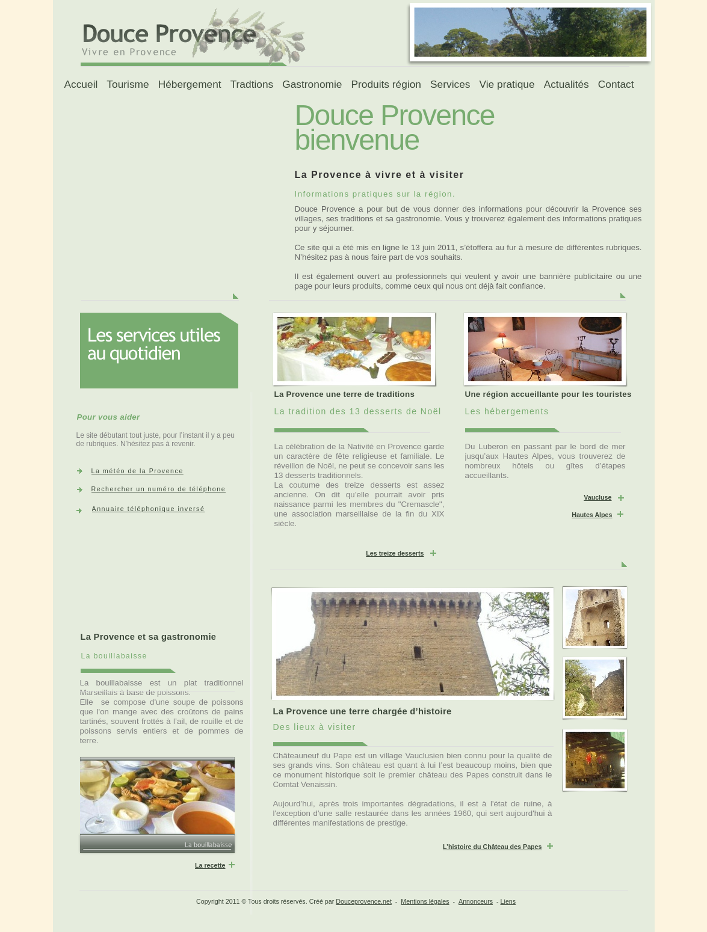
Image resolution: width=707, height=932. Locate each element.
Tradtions (252, 84)
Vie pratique (506, 84)
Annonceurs (475, 901)
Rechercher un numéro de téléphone (158, 488)
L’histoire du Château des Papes (492, 846)
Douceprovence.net (364, 901)
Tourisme (128, 84)
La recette (210, 865)
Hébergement (189, 84)
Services (450, 84)
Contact (616, 84)
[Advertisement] (143, 175)
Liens (508, 901)
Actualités (566, 84)
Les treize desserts (395, 553)
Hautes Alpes (592, 514)
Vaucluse (597, 497)
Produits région (386, 84)
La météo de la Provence (137, 470)
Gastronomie (312, 84)
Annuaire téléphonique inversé (148, 508)
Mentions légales (425, 901)
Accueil (80, 84)
